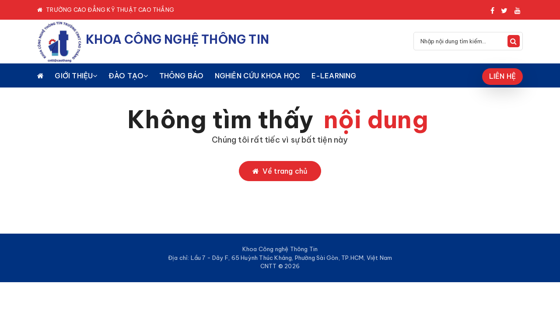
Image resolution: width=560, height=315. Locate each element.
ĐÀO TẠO (128, 75)
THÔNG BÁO (181, 75)
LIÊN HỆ (502, 76)
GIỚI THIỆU (76, 75)
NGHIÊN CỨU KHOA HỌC (258, 75)
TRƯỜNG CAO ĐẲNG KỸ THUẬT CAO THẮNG (110, 9)
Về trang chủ (280, 171)
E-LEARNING (334, 75)
